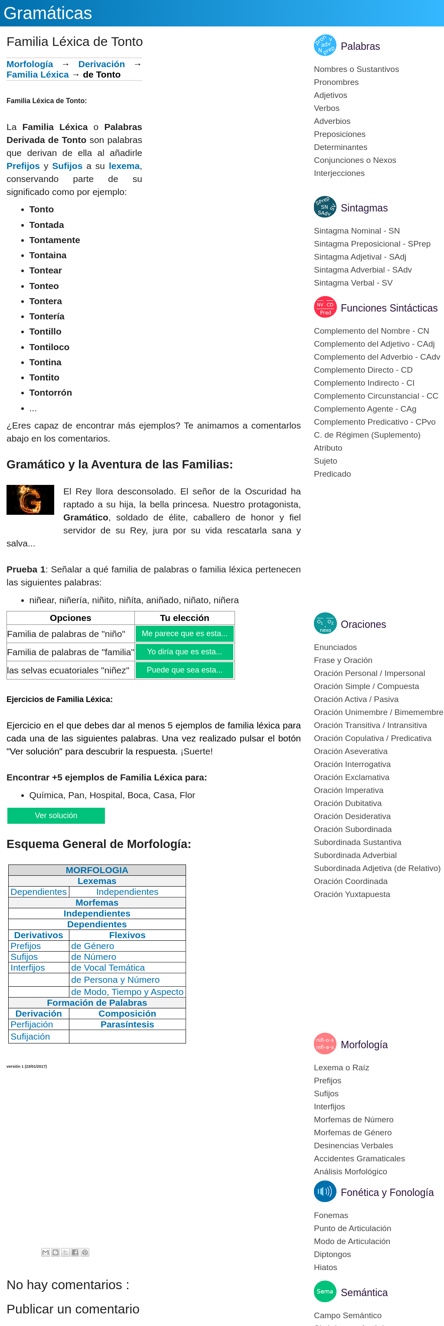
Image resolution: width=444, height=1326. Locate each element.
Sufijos (67, 166)
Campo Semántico (348, 1315)
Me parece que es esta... (184, 633)
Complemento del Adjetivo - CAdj (374, 343)
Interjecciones (339, 173)
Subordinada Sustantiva (358, 842)
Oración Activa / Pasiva (356, 699)
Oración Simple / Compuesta (366, 686)
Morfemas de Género (353, 1132)
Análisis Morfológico (350, 1171)
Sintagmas (364, 208)
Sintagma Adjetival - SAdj (360, 256)
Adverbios (332, 121)
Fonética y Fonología (387, 1192)
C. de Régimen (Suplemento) (367, 434)
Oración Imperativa (349, 790)
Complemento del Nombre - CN (371, 330)
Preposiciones (340, 134)
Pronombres (336, 82)
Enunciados (335, 647)
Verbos (327, 108)
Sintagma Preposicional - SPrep (372, 243)
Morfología (30, 64)
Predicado (332, 473)
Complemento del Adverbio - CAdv (377, 356)
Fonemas (331, 1215)
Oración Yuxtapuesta (352, 894)
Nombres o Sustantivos (356, 69)
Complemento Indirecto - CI (364, 382)
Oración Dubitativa (348, 803)
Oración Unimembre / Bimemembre (379, 712)
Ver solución (56, 815)
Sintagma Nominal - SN (357, 230)
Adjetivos (330, 95)
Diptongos (332, 1254)
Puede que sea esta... (184, 670)
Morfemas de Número (354, 1119)
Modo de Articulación (352, 1241)
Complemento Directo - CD (363, 369)
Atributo (328, 447)
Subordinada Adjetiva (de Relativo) (377, 868)
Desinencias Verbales (353, 1145)
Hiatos (325, 1267)
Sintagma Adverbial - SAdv (363, 269)
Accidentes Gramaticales (359, 1158)
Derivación (101, 64)
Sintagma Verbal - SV (353, 282)
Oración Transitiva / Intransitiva (370, 725)
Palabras (360, 46)
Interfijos (329, 1106)
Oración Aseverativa (351, 751)
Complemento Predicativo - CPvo (375, 421)
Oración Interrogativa (352, 764)
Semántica (364, 1292)
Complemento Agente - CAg (365, 408)
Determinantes (341, 147)
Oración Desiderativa (352, 816)
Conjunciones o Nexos (355, 160)
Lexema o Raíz (341, 1067)
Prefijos (23, 166)
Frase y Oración (343, 660)
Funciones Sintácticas (389, 308)
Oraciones (363, 624)
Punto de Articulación (353, 1228)
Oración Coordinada (351, 881)
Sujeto (325, 460)
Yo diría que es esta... (184, 651)
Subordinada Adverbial (355, 855)
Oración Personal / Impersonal (369, 673)
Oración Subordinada (353, 829)
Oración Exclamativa (351, 777)
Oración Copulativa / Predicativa (372, 738)
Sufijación (30, 1036)
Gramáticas (47, 13)
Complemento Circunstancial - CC (376, 395)
